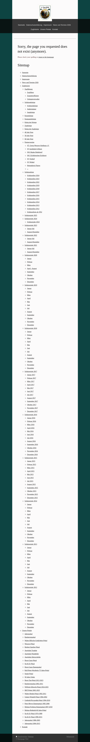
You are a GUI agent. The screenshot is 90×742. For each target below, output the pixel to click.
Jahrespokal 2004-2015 (32, 723)
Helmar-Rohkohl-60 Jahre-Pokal (35, 710)
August (29, 312)
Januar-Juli (30, 229)
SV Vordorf (31, 159)
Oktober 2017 (31, 405)
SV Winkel (30, 162)
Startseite (25, 72)
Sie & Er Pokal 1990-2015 (33, 717)
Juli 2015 (30, 481)
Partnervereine (29, 142)
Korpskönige (29, 116)
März (29, 265)
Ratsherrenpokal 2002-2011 (34, 684)
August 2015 (31, 484)
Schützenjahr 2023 (31, 225)
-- (27, 169)
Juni (28, 305)
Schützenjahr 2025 (31, 215)
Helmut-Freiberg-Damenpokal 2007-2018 (38, 707)
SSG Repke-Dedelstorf (34, 152)
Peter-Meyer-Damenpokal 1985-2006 (37, 704)
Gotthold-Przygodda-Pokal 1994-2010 (37, 700)
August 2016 (31, 441)
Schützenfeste (29, 172)
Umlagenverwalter (33, 99)
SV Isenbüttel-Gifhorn (34, 149)
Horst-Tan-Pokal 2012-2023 (34, 680)
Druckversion (21, 737)
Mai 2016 (30, 431)
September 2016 (32, 444)
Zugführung (29, 89)
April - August (32, 268)
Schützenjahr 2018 (31, 328)
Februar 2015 (31, 464)
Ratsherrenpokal (30, 637)
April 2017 (30, 385)
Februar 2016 (31, 421)
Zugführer (30, 92)
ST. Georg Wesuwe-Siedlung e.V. (38, 146)
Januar (29, 259)
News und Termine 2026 (30, 82)
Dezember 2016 (32, 454)
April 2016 (30, 428)
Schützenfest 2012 (33, 209)
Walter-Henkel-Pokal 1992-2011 (35, 694)
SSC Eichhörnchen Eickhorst (36, 155)
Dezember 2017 (32, 411)
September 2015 (32, 488)
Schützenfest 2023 (33, 179)
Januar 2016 (31, 418)
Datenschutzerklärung (29, 76)
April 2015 (30, 471)
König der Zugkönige (32, 129)
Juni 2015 (30, 478)
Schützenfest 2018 (33, 189)
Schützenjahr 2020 (31, 255)
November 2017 (32, 408)
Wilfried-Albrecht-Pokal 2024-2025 (36, 687)
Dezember (30, 282)
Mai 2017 (30, 388)
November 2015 (32, 494)
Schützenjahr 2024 (31, 219)
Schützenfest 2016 (33, 195)
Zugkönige (28, 126)
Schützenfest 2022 (33, 182)
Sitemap (31, 737)
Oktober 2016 (31, 448)
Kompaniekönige (30, 119)
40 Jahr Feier (29, 132)
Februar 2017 (31, 378)
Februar (29, 262)
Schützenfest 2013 (33, 205)
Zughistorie (26, 86)
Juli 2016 (30, 438)
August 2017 (31, 398)
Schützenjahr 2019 (31, 285)
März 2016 (30, 425)
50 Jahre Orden (30, 677)
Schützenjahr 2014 (31, 501)
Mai (28, 302)
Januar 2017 (31, 375)
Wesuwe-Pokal (30, 644)
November (30, 278)
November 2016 (32, 451)
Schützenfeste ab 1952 (34, 212)
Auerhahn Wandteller (32, 654)
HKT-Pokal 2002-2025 (32, 690)
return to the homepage (46, 57)
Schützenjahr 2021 (31, 245)
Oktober (30, 275)
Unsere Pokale (27, 630)
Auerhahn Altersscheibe (32, 657)
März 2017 (30, 381)
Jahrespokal (28, 634)
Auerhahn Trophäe (31, 650)
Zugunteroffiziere (33, 96)
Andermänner (31, 109)
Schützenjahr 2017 (31, 371)
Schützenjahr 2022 (31, 235)
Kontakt (25, 727)
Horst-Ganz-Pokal (31, 660)
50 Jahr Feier (29, 136)
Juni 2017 (30, 391)
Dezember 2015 (32, 498)
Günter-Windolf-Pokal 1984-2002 (36, 697)
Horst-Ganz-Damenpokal (33, 667)
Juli (28, 308)
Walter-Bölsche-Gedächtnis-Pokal (36, 641)
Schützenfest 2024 (33, 175)
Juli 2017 (30, 395)
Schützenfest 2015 (33, 199)
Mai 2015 (30, 474)
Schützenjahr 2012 (31, 587)
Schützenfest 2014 (33, 202)
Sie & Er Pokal (30, 664)
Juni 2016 (30, 434)
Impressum (26, 79)
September (30, 272)
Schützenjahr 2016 (31, 415)
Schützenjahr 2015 (31, 458)
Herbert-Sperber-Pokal (32, 647)
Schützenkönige (30, 102)
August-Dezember (33, 232)
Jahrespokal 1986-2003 (32, 720)
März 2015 (30, 468)
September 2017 (32, 401)
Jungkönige (31, 112)
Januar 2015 (31, 461)
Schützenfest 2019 (33, 185)
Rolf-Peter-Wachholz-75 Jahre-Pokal (37, 670)
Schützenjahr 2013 (31, 544)
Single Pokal (29, 674)
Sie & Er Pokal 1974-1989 (33, 714)
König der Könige (31, 122)
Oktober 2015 (31, 491)
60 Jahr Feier (29, 139)
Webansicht (70, 737)
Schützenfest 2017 (33, 192)
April (29, 298)
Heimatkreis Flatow (33, 165)
